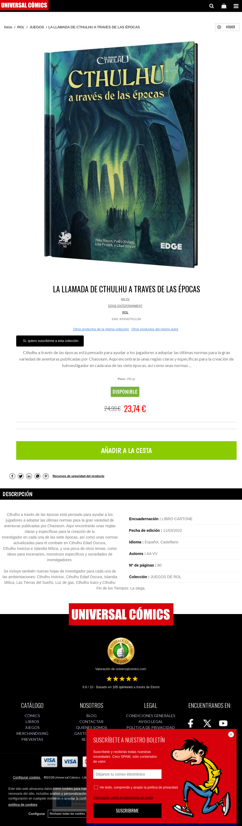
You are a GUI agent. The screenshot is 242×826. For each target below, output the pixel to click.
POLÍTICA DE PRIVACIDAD (150, 727)
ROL (125, 312)
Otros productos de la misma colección (101, 329)
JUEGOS (32, 727)
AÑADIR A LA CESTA (126, 450)
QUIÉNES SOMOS (91, 727)
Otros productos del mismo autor (154, 329)
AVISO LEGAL (151, 721)
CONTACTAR (91, 721)
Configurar (37, 814)
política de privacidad (162, 787)
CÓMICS (32, 715)
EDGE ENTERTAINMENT (125, 305)
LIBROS (32, 721)
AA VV (125, 299)
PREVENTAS (32, 739)
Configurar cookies (27, 777)
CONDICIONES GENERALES (150, 715)
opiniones (123, 687)
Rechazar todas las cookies (67, 813)
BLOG (91, 715)
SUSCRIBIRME (127, 810)
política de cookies (22, 805)
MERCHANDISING (32, 733)
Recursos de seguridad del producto (78, 476)
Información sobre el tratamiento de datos (123, 798)
